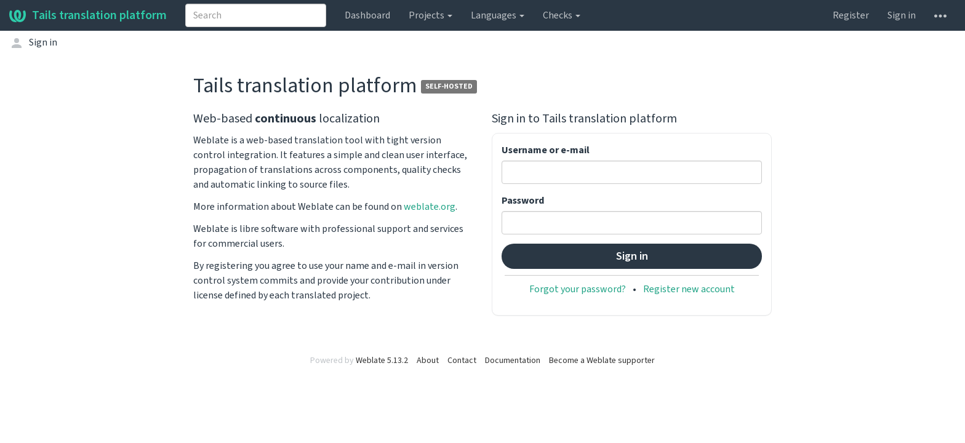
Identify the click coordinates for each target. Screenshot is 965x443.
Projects (430, 15)
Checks (561, 15)
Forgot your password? (577, 289)
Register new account (689, 289)
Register (851, 15)
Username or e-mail (546, 150)
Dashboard (367, 15)
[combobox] (255, 15)
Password (523, 200)
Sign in (901, 15)
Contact (461, 360)
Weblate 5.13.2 (382, 360)
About (428, 360)
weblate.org (429, 207)
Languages (497, 15)
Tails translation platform (88, 15)
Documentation (512, 360)
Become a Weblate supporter (602, 360)
